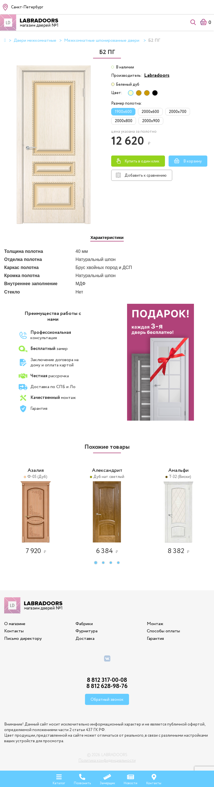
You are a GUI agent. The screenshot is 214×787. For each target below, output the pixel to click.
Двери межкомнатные (35, 41)
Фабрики (84, 624)
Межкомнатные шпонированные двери (102, 41)
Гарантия (155, 638)
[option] (35, 507)
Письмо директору (23, 638)
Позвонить (82, 778)
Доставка (85, 638)
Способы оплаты (163, 631)
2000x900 (151, 121)
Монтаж (155, 624)
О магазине (14, 624)
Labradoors (156, 75)
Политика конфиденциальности (107, 760)
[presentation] (106, 238)
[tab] (107, 237)
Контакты (14, 631)
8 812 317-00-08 (107, 680)
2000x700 (177, 112)
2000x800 (123, 121)
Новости (130, 778)
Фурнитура (87, 631)
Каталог (59, 778)
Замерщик (107, 778)
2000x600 (150, 112)
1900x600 (123, 112)
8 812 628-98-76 (107, 686)
